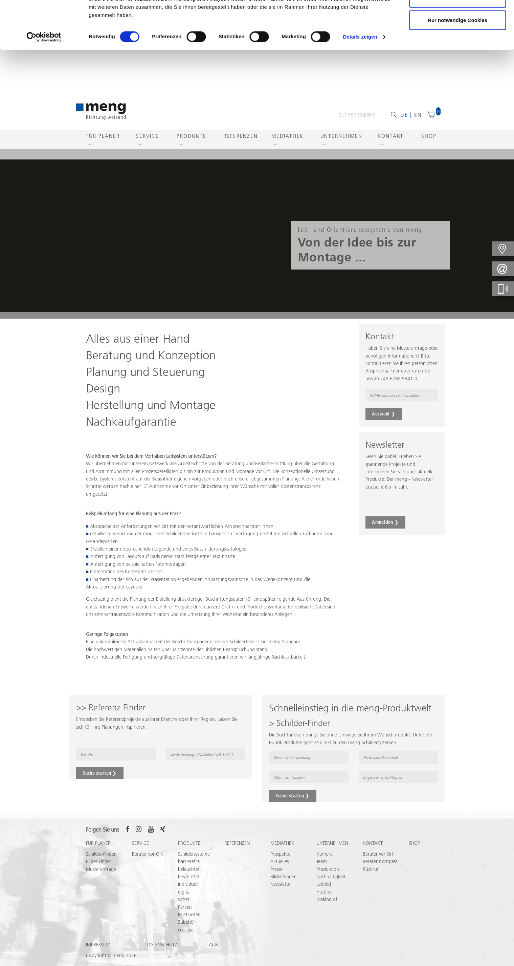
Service (147, 136)
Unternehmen (341, 136)
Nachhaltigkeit (330, 877)
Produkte (191, 136)
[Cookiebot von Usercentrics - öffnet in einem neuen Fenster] (43, 79)
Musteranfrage (101, 869)
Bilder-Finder (98, 861)
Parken (185, 907)
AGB (213, 945)
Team (321, 861)
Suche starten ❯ (99, 773)
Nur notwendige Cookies (457, 62)
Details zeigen (360, 79)
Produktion (327, 869)
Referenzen (240, 136)
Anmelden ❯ (385, 522)
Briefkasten (189, 914)
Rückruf (371, 869)
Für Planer (103, 136)
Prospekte (280, 854)
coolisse (185, 930)
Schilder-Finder (101, 854)
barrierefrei (189, 861)
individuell (188, 884)
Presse (276, 869)
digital (184, 892)
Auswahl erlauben (457, 40)
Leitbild (323, 884)
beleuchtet (189, 869)
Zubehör (186, 922)
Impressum (98, 945)
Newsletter (281, 884)
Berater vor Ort (147, 854)
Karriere (324, 854)
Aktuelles (279, 861)
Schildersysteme (194, 854)
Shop (429, 136)
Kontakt (391, 136)
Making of (326, 899)
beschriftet (189, 877)
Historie (324, 892)
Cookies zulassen (457, 18)
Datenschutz (162, 945)
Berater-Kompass (380, 861)
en (418, 114)
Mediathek (287, 136)
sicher (183, 899)
